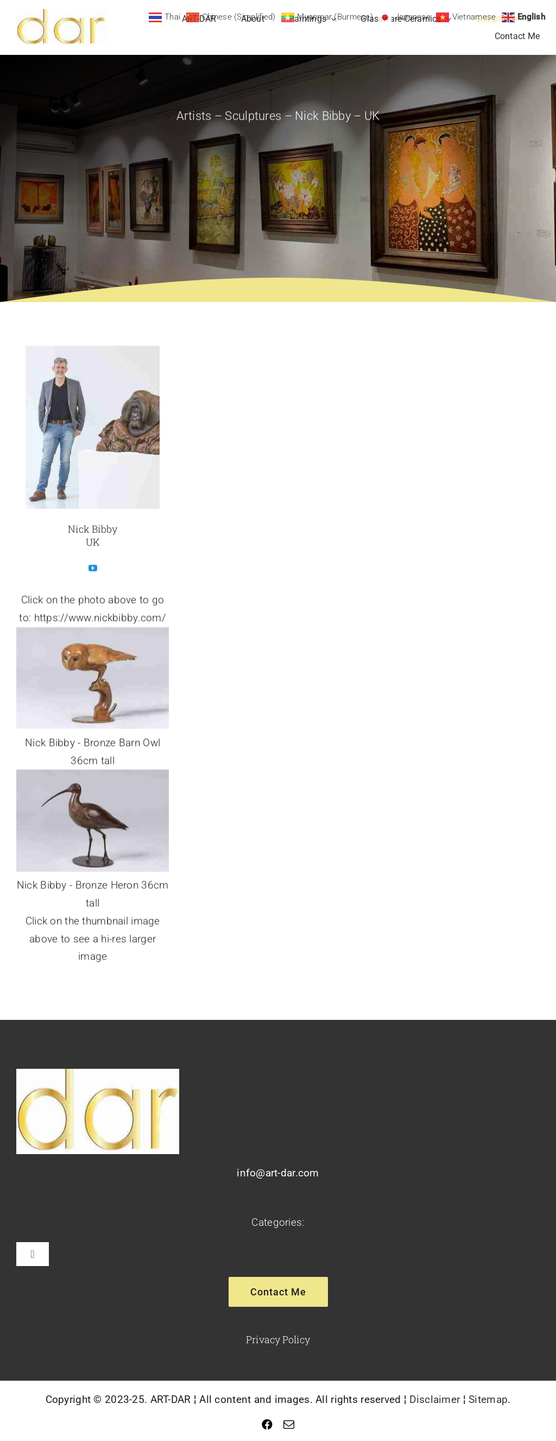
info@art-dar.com (278, 1173)
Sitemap (488, 1399)
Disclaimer (434, 1399)
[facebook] (267, 1424)
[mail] (288, 1424)
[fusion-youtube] (93, 570)
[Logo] (61, 14)
